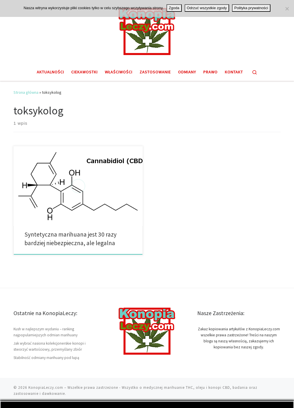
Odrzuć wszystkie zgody (207, 8)
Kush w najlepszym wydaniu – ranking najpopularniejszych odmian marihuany (45, 332)
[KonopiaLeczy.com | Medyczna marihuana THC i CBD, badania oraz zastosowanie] (147, 31)
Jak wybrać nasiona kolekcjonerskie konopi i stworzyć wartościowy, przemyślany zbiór (49, 346)
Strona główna (25, 92)
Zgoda (174, 8)
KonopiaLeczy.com (45, 387)
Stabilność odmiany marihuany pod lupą (46, 357)
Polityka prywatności (251, 8)
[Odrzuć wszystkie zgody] (287, 8)
